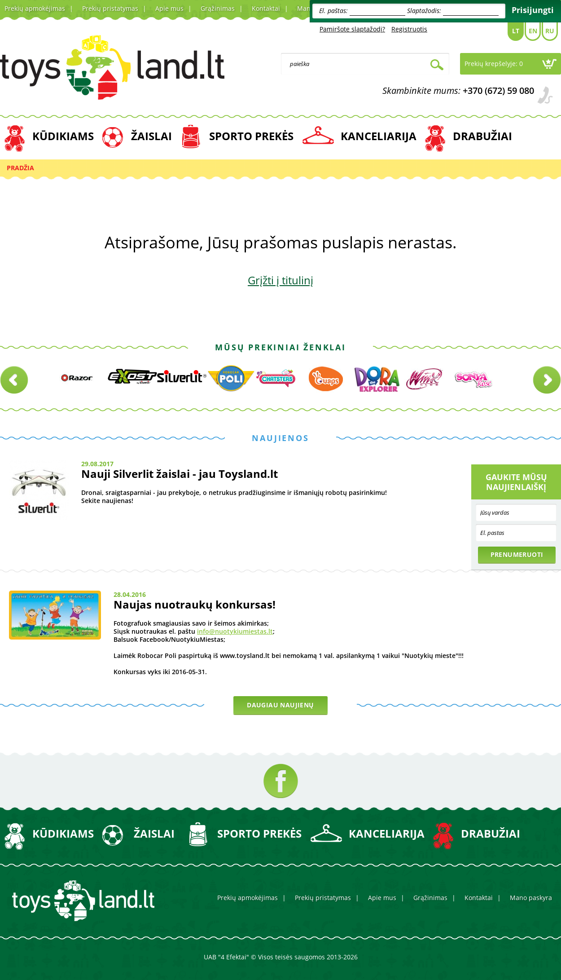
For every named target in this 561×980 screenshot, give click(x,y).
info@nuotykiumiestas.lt (235, 631)
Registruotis (409, 29)
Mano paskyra (531, 897)
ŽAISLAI (151, 135)
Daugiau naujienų (280, 705)
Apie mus (169, 8)
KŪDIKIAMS (63, 135)
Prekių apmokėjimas (34, 8)
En (533, 30)
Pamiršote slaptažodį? (352, 29)
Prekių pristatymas (110, 8)
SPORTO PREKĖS (251, 135)
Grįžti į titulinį (280, 280)
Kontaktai (266, 8)
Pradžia (20, 167)
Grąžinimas (218, 8)
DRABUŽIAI (482, 135)
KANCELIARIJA (378, 135)
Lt (515, 30)
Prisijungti (533, 9)
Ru (549, 30)
